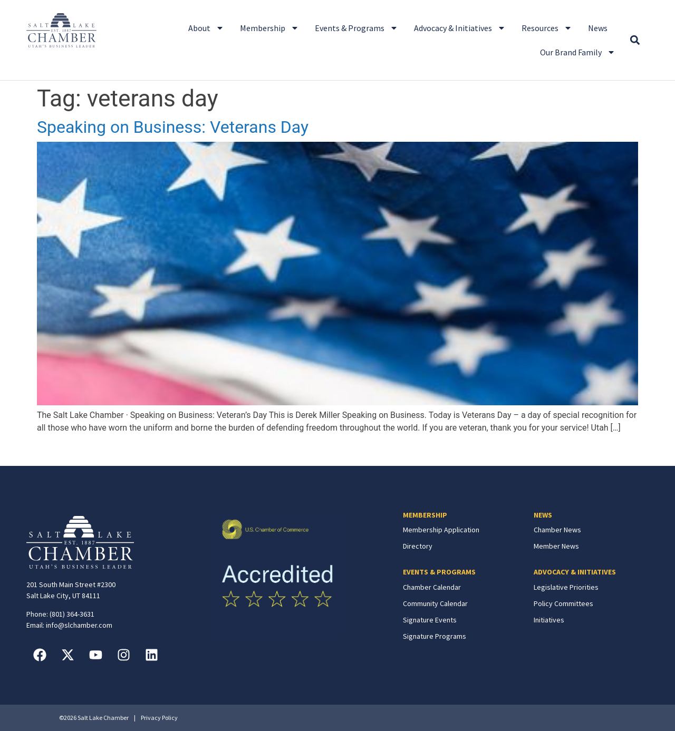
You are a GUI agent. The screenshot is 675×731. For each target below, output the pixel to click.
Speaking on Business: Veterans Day (172, 127)
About (206, 27)
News (598, 28)
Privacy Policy (159, 718)
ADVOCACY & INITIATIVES (575, 572)
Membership (269, 27)
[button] (634, 40)
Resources (547, 27)
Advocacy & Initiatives (460, 27)
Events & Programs (356, 27)
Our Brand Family (577, 52)
